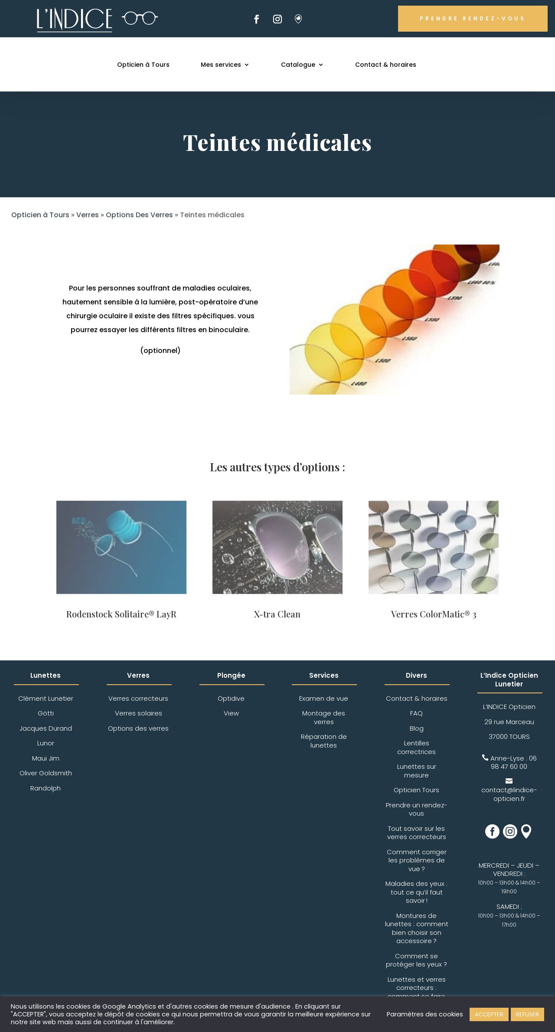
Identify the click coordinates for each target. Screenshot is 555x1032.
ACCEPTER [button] (489, 1014)
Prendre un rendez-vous (416, 809)
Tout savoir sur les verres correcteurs (416, 833)
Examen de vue (323, 698)
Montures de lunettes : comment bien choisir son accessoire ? (416, 928)
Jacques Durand (46, 728)
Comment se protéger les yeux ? (416, 960)
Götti (46, 713)
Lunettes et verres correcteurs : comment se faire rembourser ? (417, 992)
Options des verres (138, 728)
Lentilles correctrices (416, 747)
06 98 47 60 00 (514, 762)
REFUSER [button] (527, 1014)
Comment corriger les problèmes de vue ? (417, 860)
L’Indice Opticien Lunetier (509, 680)
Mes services (221, 65)
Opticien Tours (416, 789)
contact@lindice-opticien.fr (509, 794)
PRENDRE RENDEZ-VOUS (473, 18)
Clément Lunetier (45, 698)
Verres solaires (138, 713)
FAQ (416, 713)
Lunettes (45, 675)
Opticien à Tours (143, 65)
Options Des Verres (139, 215)
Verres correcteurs (138, 698)
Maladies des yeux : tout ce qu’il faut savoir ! (416, 892)
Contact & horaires (385, 65)
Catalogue (298, 65)
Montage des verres (323, 717)
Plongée (231, 675)
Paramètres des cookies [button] (425, 1014)
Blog (417, 728)
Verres (87, 215)
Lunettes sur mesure (416, 771)
